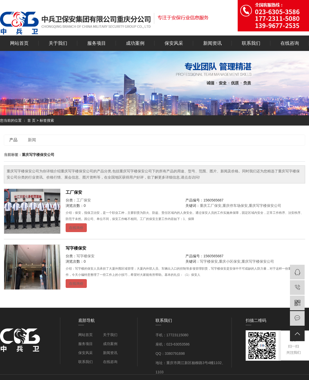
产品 (13, 140)
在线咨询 (289, 43)
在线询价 (76, 228)
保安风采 (174, 43)
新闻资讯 (212, 43)
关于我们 (58, 43)
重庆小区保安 (230, 261)
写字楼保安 (76, 248)
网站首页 (19, 43)
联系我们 (251, 43)
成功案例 (135, 43)
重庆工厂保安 (210, 206)
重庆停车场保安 (235, 206)
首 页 (31, 120)
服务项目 (96, 43)
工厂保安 (74, 192)
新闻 (32, 140)
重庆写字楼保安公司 (265, 206)
